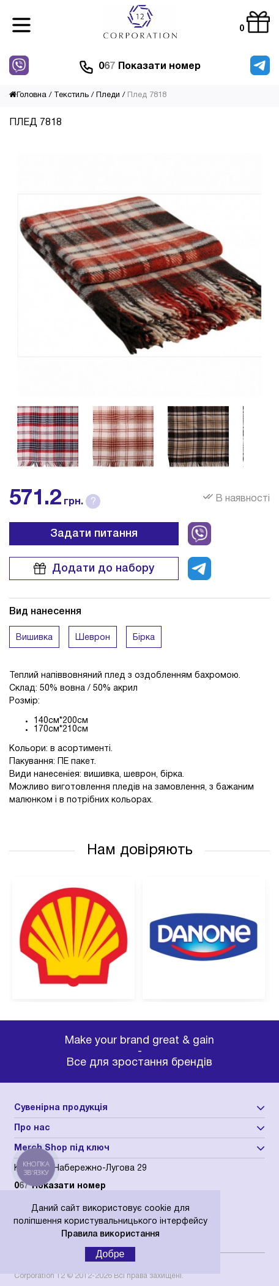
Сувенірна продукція (61, 1108)
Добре (110, 1254)
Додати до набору (94, 568)
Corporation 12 (39, 1276)
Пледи (108, 95)
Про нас (32, 1128)
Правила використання (110, 1234)
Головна (27, 95)
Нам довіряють (140, 850)
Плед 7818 (146, 95)
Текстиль (71, 95)
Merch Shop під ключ (62, 1148)
